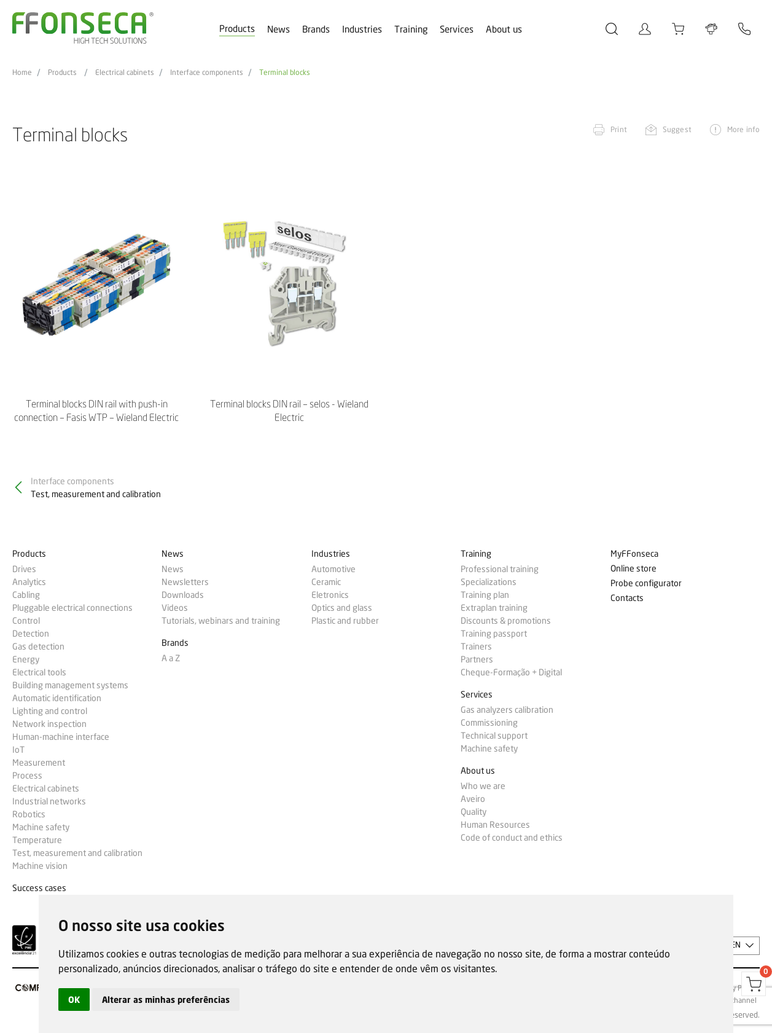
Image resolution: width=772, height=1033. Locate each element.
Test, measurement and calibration (77, 853)
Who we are (483, 786)
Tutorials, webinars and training (221, 621)
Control (26, 621)
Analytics (29, 582)
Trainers (476, 646)
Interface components (206, 72)
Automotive (333, 569)
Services (457, 29)
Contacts (627, 598)
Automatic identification (56, 698)
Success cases (39, 888)
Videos (175, 608)
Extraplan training (494, 608)
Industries (362, 29)
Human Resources (495, 825)
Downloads (183, 595)
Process (27, 775)
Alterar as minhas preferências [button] (166, 999)
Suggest (677, 129)
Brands (316, 29)
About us (504, 29)
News (278, 29)
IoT (18, 750)
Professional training (500, 569)
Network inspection (49, 724)
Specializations (489, 582)
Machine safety (40, 827)
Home (22, 72)
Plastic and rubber (345, 621)
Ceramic (326, 582)
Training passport (494, 633)
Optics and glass (341, 608)
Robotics (28, 814)
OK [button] (74, 999)
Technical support (494, 735)
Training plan (485, 595)
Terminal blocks (284, 72)
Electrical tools (39, 672)
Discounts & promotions (506, 621)
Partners (477, 659)
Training (410, 29)
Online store (633, 568)
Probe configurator (646, 583)
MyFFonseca (634, 554)
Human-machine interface (60, 737)
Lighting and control (49, 711)
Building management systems (70, 685)
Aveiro (473, 799)
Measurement (38, 763)
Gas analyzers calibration (507, 710)
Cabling (26, 595)
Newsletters (185, 582)
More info (743, 129)
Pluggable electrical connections (72, 608)
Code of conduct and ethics (512, 838)
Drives (24, 569)
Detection (30, 633)
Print (618, 129)
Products (237, 29)
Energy (25, 659)
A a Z (171, 658)
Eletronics (330, 595)
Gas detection (38, 646)
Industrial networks (49, 801)
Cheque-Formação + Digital (511, 672)
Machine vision (40, 866)
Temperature (37, 840)
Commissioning (489, 723)
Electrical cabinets (124, 72)
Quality (473, 812)
